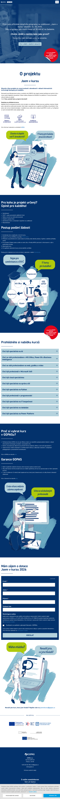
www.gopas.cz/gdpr (9, 622)
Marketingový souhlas (9, 614)
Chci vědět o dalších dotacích (30, 44)
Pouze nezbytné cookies (12, 795)
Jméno (5, 590)
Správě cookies (33, 792)
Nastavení (32, 795)
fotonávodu (37, 252)
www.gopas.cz (30, 767)
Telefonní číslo (7, 606)
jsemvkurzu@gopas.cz (47, 708)
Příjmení (6, 598)
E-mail (5, 581)
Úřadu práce (25, 237)
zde (16, 454)
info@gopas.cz (35, 765)
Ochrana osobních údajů (30, 770)
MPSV (22, 127)
